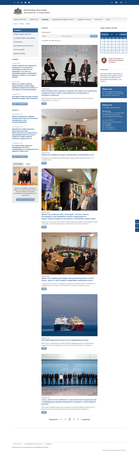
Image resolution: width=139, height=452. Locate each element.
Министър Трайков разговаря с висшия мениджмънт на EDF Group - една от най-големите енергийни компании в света (68, 279)
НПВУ (108, 19)
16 (113, 46)
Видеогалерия (19, 53)
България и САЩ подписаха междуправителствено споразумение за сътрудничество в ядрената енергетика (25, 148)
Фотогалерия (19, 50)
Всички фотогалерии (25, 199)
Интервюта (18, 42)
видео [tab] (28, 164)
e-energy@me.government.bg (111, 107)
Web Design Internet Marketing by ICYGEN (114, 450)
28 (106, 51)
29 (110, 51)
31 (117, 51)
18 (121, 46)
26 (125, 49)
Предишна (53, 419)
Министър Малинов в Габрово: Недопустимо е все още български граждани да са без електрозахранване (25, 119)
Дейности (34, 19)
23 (113, 49)
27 (102, 51)
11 (121, 43)
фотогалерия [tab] (18, 164)
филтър (94, 36)
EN (112, 2)
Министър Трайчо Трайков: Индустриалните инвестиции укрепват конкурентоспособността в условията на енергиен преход (25, 86)
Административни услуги (63, 19)
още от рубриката (20, 104)
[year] (111, 34)
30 (113, 51)
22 (110, 49)
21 (106, 49)
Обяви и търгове (84, 19)
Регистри (98, 19)
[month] (116, 34)
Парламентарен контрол (23, 46)
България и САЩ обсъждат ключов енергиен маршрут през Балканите (25, 97)
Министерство (20, 19)
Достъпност (18, 444)
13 (102, 46)
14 (106, 46)
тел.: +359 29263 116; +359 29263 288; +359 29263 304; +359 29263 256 (113, 94)
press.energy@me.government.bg (112, 92)
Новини (45, 19)
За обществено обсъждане (24, 38)
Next (36, 174)
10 (117, 43)
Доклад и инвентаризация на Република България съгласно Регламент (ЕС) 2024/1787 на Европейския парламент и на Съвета (111, 77)
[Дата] (51, 36)
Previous (15, 174)
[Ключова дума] (75, 36)
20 (102, 49)
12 (125, 43)
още (44, 103)
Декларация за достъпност (34, 444)
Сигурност (49, 444)
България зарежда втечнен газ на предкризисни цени (65, 340)
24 (117, 49)
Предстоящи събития (22, 34)
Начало (16, 24)
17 (117, 46)
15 (110, 46)
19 (125, 46)
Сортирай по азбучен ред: (51, 40)
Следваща (85, 419)
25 (121, 49)
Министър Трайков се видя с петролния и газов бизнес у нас (68, 155)
